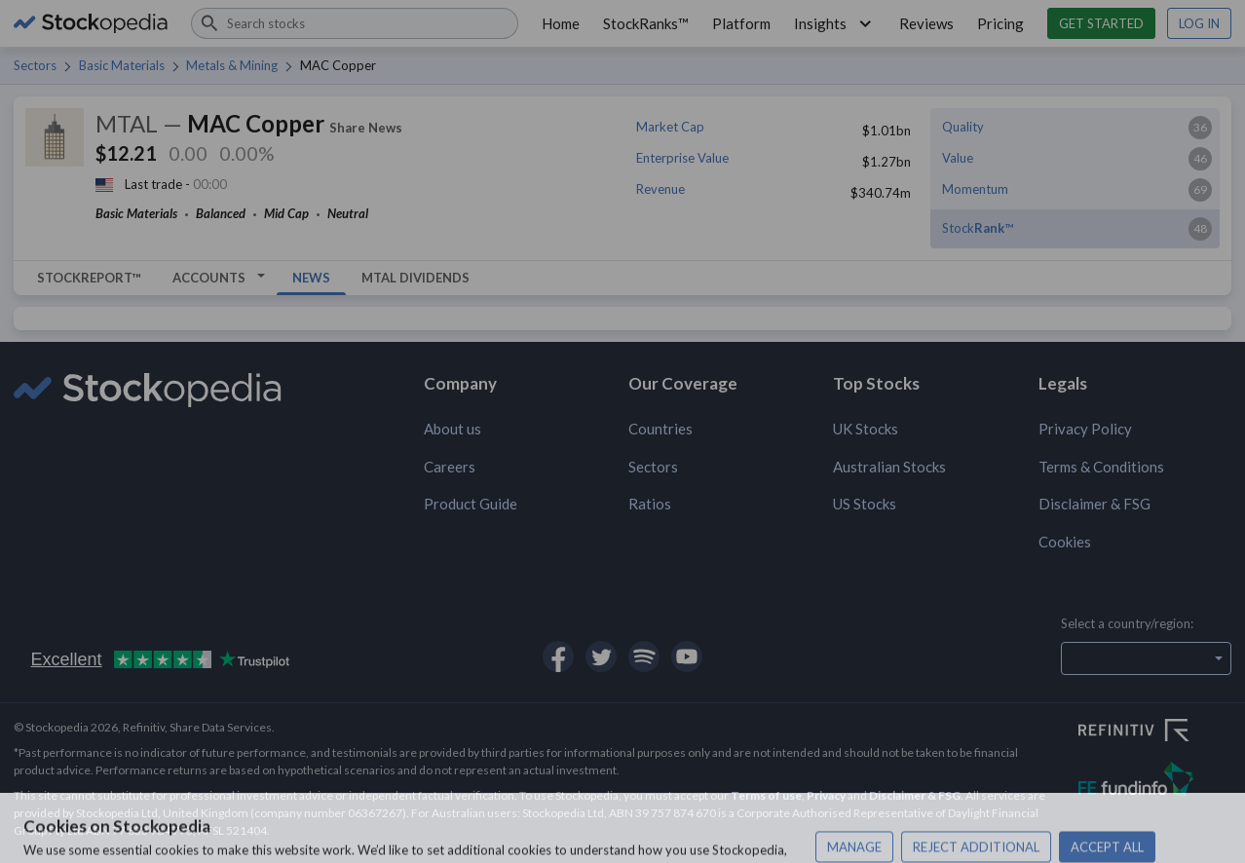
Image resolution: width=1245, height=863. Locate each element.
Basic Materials (122, 65)
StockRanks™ (646, 23)
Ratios (649, 503)
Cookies (1064, 541)
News (311, 277)
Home (561, 23)
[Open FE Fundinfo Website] (1154, 782)
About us (452, 428)
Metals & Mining (232, 65)
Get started (1101, 23)
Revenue (660, 189)
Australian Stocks (889, 466)
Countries (660, 428)
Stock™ (977, 228)
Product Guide (470, 503)
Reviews (926, 23)
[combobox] (354, 23)
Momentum (975, 189)
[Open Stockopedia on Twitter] (601, 656)
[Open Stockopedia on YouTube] (686, 656)
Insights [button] (835, 24)
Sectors (35, 65)
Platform (741, 23)
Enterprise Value (682, 158)
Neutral (347, 213)
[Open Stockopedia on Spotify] (644, 656)
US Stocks (864, 503)
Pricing (1000, 23)
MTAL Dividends (415, 277)
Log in (1199, 23)
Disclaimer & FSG (1094, 503)
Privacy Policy (1085, 428)
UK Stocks (865, 428)
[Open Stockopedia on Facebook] (558, 656)
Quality (963, 126)
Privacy (826, 795)
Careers (449, 466)
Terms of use (766, 795)
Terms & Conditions (1101, 466)
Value (957, 158)
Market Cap (670, 126)
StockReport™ (89, 277)
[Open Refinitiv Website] (1154, 732)
